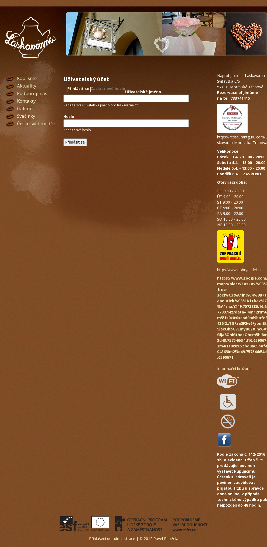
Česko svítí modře (36, 123)
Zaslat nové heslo (108, 88)
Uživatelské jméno (144, 91)
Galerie (24, 108)
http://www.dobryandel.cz (239, 269)
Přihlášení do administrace (112, 538)
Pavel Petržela (165, 538)
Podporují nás (32, 93)
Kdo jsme (27, 78)
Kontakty (26, 101)
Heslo (70, 116)
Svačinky (26, 116)
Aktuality (26, 86)
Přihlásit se (78, 88)
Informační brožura (234, 368)
